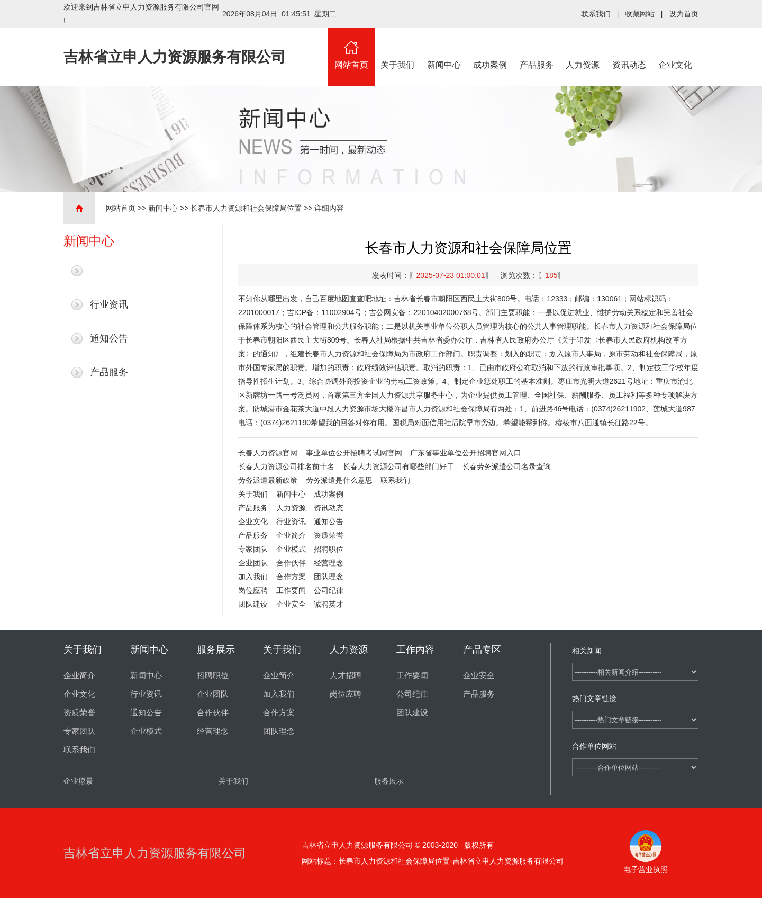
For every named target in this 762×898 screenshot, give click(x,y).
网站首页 (351, 48)
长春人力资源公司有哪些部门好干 (398, 466)
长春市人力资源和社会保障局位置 (246, 208)
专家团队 (253, 549)
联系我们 (596, 14)
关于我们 (398, 48)
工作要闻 (291, 590)
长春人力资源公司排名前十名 (286, 466)
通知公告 (109, 338)
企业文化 (675, 48)
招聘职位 (328, 549)
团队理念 (328, 576)
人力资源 (583, 48)
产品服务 (536, 48)
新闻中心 (444, 48)
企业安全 (291, 604)
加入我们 (253, 576)
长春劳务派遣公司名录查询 (506, 466)
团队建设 (253, 604)
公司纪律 (328, 590)
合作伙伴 (291, 563)
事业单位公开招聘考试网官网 (354, 452)
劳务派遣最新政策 (267, 480)
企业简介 (291, 535)
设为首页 (683, 14)
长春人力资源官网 (267, 452)
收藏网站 (640, 14)
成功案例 (490, 48)
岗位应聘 (253, 590)
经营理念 (328, 563)
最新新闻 (109, 270)
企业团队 (253, 563)
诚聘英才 (328, 604)
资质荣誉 (328, 535)
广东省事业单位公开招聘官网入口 (465, 452)
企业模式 (291, 549)
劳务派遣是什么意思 (339, 480)
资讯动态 (629, 48)
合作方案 (291, 576)
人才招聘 (345, 675)
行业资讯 (109, 304)
